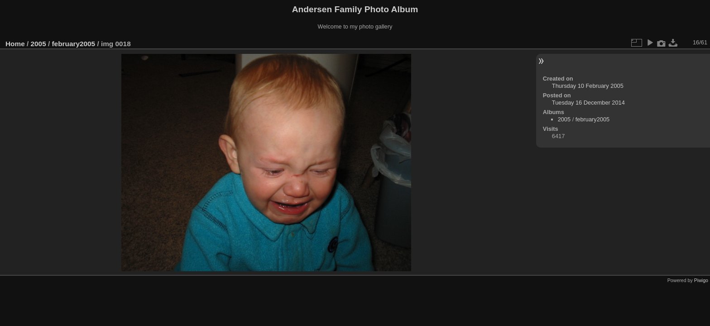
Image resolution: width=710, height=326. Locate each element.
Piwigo (701, 280)
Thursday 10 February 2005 (588, 85)
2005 (38, 44)
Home (15, 44)
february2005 (73, 44)
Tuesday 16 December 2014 (588, 102)
